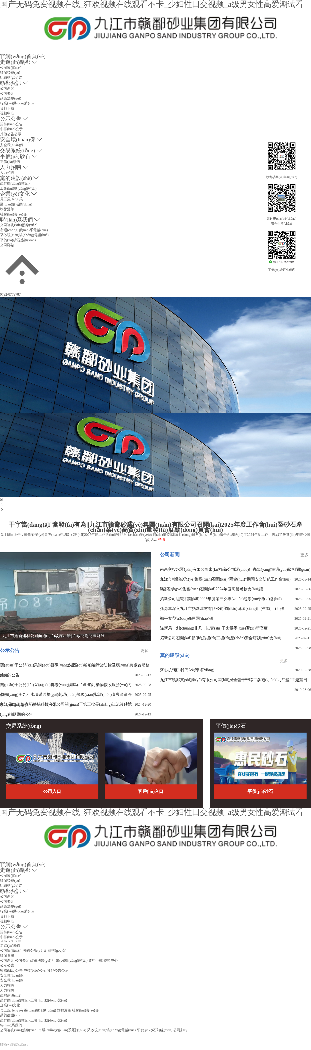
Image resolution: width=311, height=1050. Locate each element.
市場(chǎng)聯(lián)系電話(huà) (24, 230)
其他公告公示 (10, 134)
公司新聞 (7, 88)
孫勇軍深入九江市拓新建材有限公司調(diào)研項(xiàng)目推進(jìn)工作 (222, 608)
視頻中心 (7, 113)
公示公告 (10, 119)
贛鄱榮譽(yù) (10, 72)
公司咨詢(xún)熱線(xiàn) (19, 225)
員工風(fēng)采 (11, 199)
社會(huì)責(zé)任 (13, 214)
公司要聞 (7, 93)
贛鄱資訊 (10, 83)
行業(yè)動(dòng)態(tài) (17, 103)
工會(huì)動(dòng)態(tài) (18, 188)
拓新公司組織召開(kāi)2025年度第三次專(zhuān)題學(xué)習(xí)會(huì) (221, 599)
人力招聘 (10, 167)
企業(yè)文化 (15, 194)
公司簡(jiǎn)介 (11, 67)
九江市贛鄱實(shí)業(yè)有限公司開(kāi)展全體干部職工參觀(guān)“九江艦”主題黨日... (235, 680)
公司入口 (52, 791)
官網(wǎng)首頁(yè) (23, 56)
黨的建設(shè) (16, 178)
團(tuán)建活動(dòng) (16, 204)
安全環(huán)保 (17, 139)
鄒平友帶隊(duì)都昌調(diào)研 (186, 618)
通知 (4, 675)
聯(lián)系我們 (16, 220)
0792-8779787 (10, 294)
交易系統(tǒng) (17, 150)
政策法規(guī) (10, 98)
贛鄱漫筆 (7, 209)
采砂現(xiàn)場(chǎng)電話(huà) (24, 235)
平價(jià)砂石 (15, 156)
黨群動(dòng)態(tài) (15, 183)
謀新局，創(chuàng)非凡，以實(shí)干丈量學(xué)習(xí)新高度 (214, 628)
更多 (304, 555)
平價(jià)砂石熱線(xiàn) (18, 240)
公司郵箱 (7, 245)
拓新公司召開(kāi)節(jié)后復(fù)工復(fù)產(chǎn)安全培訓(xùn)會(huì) (220, 638)
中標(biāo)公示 (11, 129)
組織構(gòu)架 (11, 77)
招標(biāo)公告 (11, 124)
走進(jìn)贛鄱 (15, 62)
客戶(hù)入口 (151, 791)
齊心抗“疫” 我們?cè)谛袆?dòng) (187, 670)
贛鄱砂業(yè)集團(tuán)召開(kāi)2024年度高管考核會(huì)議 (211, 589)
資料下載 (7, 108)
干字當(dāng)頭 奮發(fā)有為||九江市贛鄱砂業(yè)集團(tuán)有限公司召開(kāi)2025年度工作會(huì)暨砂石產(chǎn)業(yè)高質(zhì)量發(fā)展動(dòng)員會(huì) (155, 532)
